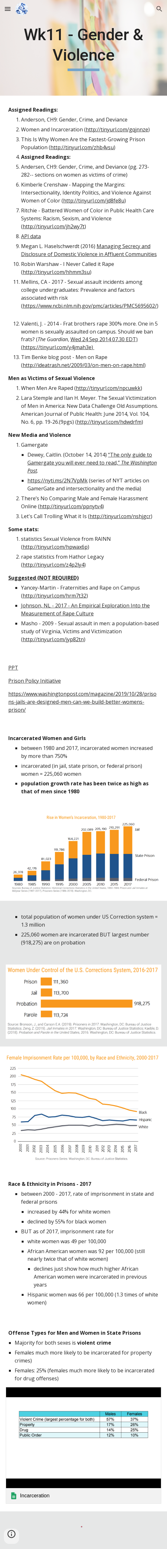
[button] (7, 9)
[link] (83, 1445)
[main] (83, 48)
